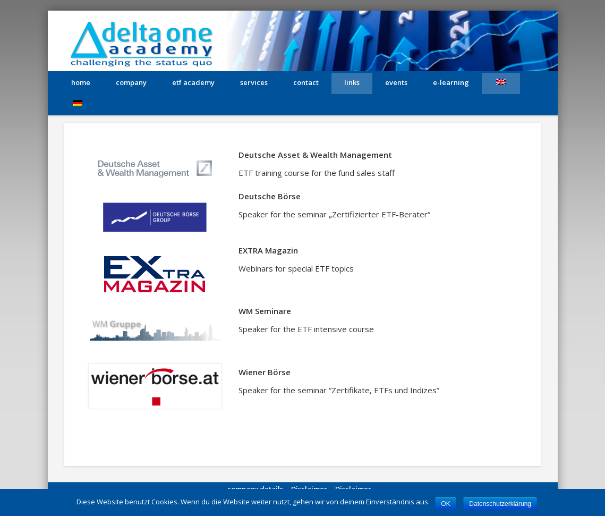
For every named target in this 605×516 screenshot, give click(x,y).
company (131, 82)
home (80, 82)
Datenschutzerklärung (500, 503)
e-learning (451, 82)
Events (396, 82)
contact (306, 82)
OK (445, 503)
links (352, 82)
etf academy (193, 82)
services (254, 82)
